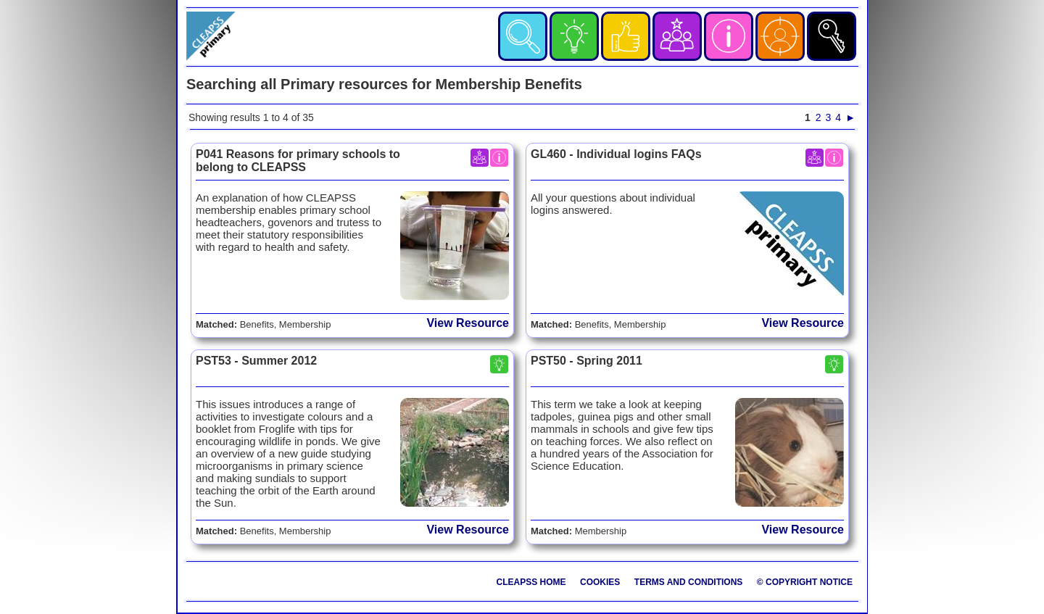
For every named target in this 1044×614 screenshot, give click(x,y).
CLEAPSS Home (531, 582)
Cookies (600, 582)
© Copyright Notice (805, 582)
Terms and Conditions (688, 582)
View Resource (467, 323)
